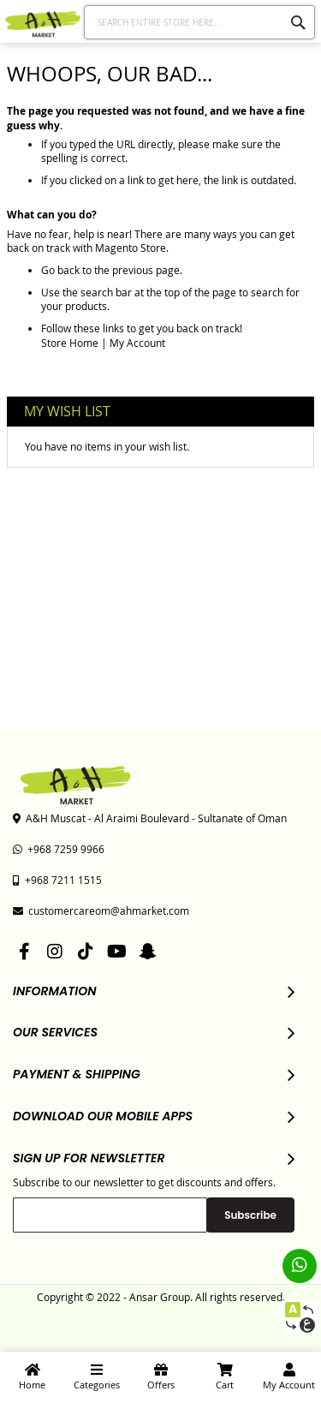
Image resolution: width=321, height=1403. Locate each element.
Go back (60, 270)
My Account (137, 342)
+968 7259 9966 (58, 849)
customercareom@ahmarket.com (101, 910)
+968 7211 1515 (57, 880)
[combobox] (200, 22)
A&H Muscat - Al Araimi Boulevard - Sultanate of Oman (150, 818)
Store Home (69, 342)
